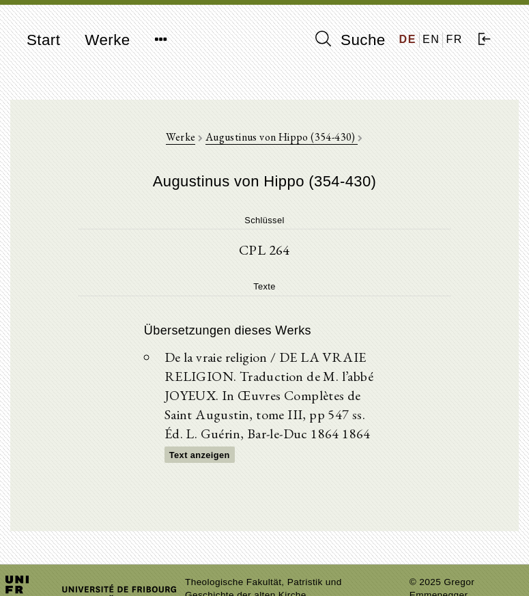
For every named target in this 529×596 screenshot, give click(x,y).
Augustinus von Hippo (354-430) (281, 137)
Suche (350, 39)
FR (454, 39)
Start (43, 39)
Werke (107, 39)
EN (431, 39)
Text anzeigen (199, 455)
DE (407, 39)
